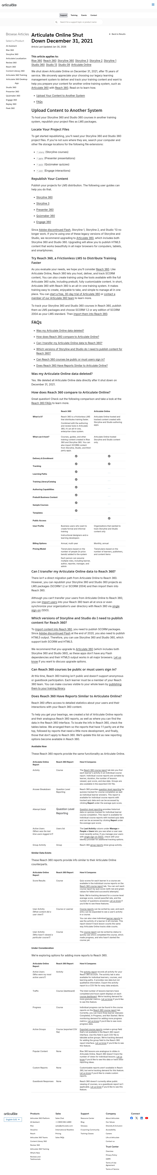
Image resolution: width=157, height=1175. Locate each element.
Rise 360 (10, 50)
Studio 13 (51, 64)
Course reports (87, 909)
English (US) (14, 1120)
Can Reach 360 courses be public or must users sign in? (70, 359)
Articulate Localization (16, 58)
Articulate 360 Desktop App (16, 81)
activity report (90, 972)
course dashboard (88, 996)
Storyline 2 (96, 60)
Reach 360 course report (95, 770)
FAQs (39, 101)
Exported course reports (91, 1029)
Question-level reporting (91, 809)
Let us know (115, 901)
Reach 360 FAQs (41, 403)
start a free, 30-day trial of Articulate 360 (75, 294)
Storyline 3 (81, 60)
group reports (96, 845)
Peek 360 (10, 108)
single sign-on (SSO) (93, 837)
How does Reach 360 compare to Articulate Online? (67, 336)
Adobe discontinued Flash (55, 229)
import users (49, 602)
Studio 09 (64, 64)
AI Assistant (11, 46)
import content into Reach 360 (53, 629)
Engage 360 (11, 100)
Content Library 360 (15, 71)
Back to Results (117, 34)
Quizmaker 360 (13, 95)
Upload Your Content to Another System (60, 95)
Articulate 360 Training (16, 75)
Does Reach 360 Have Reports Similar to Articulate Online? (72, 365)
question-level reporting (110, 789)
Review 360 (11, 62)
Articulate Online (81, 64)
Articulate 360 (40, 87)
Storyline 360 (12, 54)
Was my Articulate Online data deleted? (60, 330)
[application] (150, 1168)
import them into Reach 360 (90, 313)
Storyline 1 (110, 60)
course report (90, 932)
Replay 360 (11, 104)
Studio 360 (11, 87)
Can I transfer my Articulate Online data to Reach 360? (69, 343)
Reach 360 (11, 66)
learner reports (113, 918)
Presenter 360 (12, 91)
